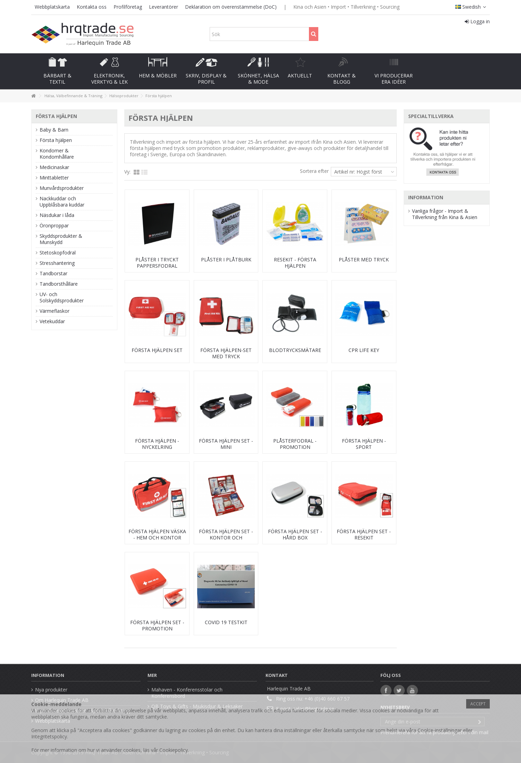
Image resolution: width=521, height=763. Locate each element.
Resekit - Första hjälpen (295, 262)
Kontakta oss (92, 6)
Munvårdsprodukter (62, 188)
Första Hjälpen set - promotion (157, 625)
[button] (57, 71)
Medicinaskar (54, 167)
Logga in (477, 21)
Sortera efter (314, 171)
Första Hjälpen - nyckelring (157, 443)
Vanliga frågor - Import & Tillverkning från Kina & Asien (444, 214)
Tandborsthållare (59, 284)
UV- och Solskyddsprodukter (62, 297)
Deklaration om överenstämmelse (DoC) (231, 6)
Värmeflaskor (54, 311)
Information (425, 197)
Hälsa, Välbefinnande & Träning (73, 95)
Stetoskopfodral (58, 253)
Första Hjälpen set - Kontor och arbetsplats (226, 537)
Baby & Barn (54, 130)
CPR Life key (363, 350)
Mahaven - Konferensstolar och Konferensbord (186, 693)
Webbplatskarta (52, 6)
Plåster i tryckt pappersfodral (157, 262)
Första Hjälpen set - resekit (364, 534)
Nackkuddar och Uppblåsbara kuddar (62, 201)
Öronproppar (54, 226)
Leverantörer (163, 6)
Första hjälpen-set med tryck (226, 353)
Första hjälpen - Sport (364, 443)
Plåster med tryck (364, 259)
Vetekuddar (52, 321)
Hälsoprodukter (123, 95)
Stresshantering (57, 263)
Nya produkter (51, 690)
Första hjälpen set (157, 350)
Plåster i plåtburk (226, 259)
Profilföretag (128, 6)
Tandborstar (53, 273)
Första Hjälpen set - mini (226, 443)
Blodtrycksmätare (295, 350)
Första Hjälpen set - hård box (295, 534)
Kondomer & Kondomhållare (57, 154)
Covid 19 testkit (226, 622)
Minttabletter (54, 178)
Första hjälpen (56, 140)
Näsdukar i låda (57, 215)
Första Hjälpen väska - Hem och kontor (157, 534)
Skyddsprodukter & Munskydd (61, 239)
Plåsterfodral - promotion (295, 443)
